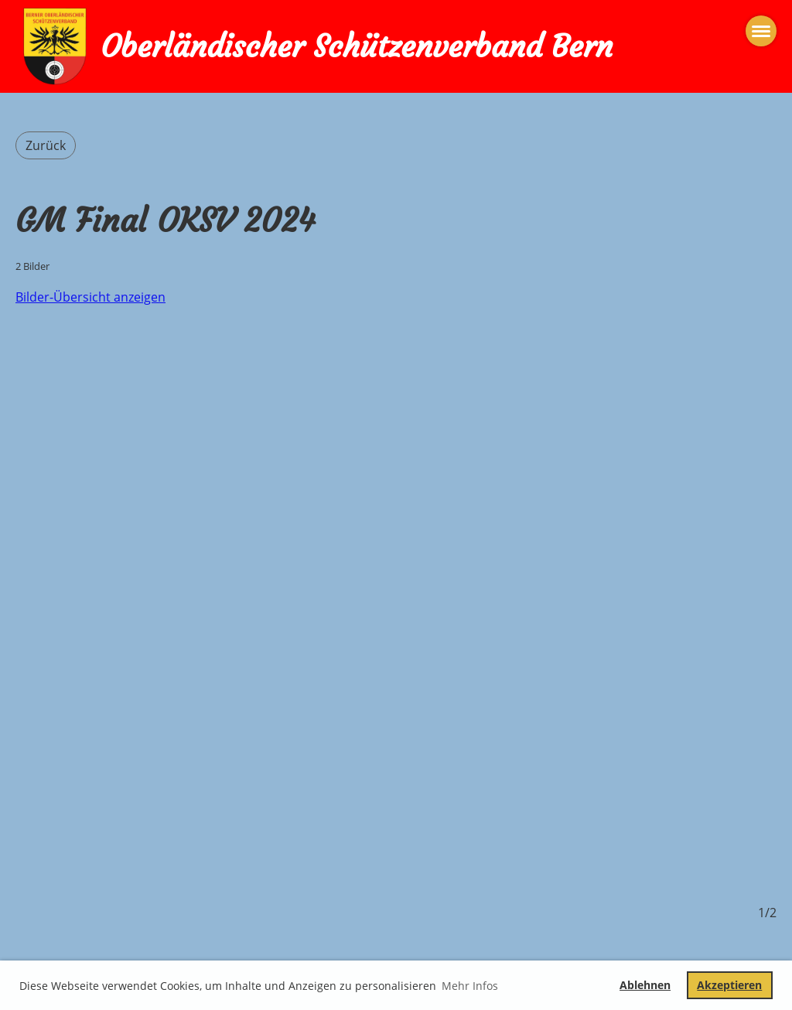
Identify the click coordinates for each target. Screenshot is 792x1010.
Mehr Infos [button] (470, 985)
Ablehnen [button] (645, 985)
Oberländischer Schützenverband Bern (357, 46)
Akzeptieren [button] (729, 985)
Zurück (46, 145)
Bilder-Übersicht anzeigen (90, 296)
